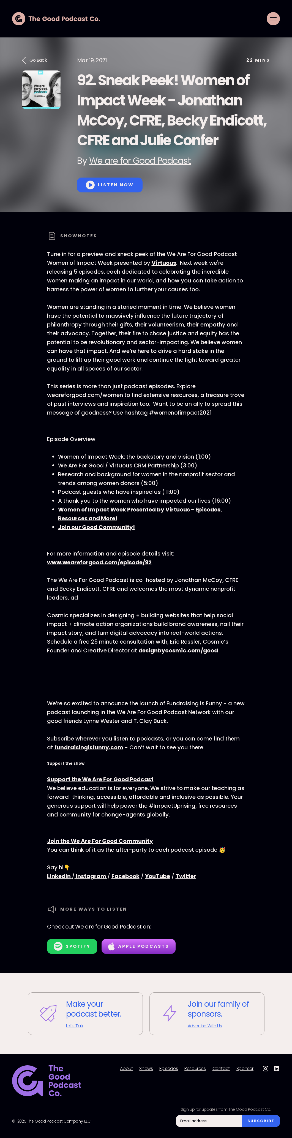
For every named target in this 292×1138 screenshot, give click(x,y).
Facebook (125, 876)
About (126, 1068)
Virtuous (164, 263)
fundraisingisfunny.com (88, 747)
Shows (146, 1068)
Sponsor (244, 1068)
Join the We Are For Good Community (100, 841)
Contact (221, 1068)
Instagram (91, 876)
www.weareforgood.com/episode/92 (99, 562)
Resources (195, 1068)
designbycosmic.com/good (178, 650)
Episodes (168, 1068)
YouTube (157, 876)
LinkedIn (59, 876)
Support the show (65, 763)
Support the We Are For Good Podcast (100, 779)
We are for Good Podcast (140, 160)
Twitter (186, 876)
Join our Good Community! (96, 527)
